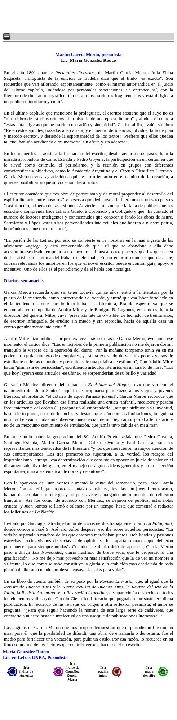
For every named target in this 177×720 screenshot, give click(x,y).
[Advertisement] (90, 16)
